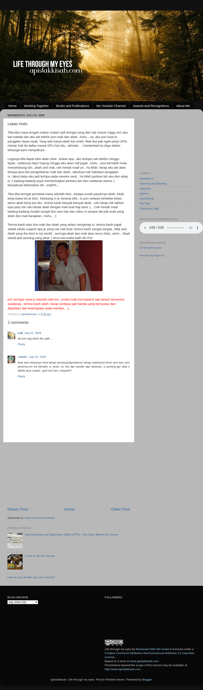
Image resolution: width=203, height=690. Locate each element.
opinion (144, 193)
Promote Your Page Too (152, 255)
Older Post (120, 509)
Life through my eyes (150, 247)
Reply (21, 344)
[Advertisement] (68, 474)
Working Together (36, 106)
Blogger (147, 679)
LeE (20, 333)
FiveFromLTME (149, 208)
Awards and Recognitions (151, 106)
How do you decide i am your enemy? (31, 577)
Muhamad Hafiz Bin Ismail (152, 649)
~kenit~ (23, 356)
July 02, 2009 (32, 333)
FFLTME (145, 203)
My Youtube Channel (111, 106)
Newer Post (17, 509)
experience (147, 178)
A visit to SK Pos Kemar (40, 555)
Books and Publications (72, 106)
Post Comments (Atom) (40, 517)
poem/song (147, 198)
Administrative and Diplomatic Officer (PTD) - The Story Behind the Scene (71, 534)
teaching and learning (153, 183)
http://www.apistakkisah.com (123, 669)
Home (12, 106)
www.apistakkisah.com (144, 661)
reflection (145, 188)
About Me (183, 106)
